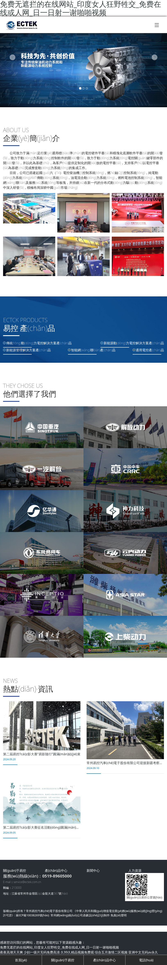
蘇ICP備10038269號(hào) (32, 915)
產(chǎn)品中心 (104, 960)
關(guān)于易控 (62, 960)
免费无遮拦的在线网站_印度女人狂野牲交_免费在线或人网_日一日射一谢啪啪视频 (59, 947)
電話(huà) (146, 960)
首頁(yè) (21, 960)
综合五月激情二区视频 (111, 952)
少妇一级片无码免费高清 (42, 952)
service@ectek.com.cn (27, 882)
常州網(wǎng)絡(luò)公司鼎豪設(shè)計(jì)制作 (80, 915)
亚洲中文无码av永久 (143, 952)
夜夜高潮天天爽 (11, 952)
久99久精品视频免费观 (77, 952)
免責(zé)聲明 (119, 915)
